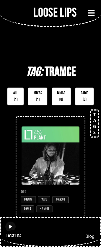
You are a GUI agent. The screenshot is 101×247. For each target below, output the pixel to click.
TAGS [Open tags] (94, 123)
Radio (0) (84, 96)
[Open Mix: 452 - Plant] (50, 167)
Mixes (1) (38, 96)
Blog (90, 236)
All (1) (15, 96)
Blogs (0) (61, 96)
